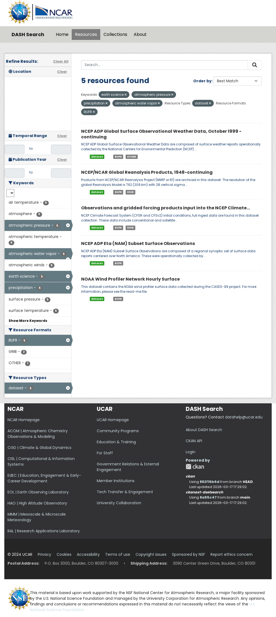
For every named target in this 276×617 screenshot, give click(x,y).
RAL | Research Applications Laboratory (44, 531)
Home (62, 34)
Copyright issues (151, 554)
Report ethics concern (232, 554)
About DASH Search (204, 429)
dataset (97, 156)
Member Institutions (115, 480)
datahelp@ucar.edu (244, 417)
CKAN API (194, 441)
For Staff (105, 453)
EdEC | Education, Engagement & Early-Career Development (44, 478)
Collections (115, 34)
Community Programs (118, 431)
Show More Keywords (28, 320)
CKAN (195, 466)
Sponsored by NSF (188, 554)
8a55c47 (208, 497)
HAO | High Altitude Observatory (37, 503)
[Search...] (164, 65)
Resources (86, 34)
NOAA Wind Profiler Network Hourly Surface (130, 279)
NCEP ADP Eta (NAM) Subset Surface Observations (138, 243)
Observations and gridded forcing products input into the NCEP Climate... (165, 208)
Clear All (60, 61)
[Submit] (255, 65)
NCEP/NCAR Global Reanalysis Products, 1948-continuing (147, 172)
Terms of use (117, 554)
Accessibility (88, 554)
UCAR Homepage (113, 419)
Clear (62, 71)
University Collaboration (119, 503)
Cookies (64, 554)
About (140, 34)
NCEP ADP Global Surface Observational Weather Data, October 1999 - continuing (161, 134)
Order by (202, 81)
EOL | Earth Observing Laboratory (38, 492)
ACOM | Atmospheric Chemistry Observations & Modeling (38, 433)
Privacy (44, 554)
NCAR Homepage (24, 419)
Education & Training (116, 442)
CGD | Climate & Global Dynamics (39, 447)
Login (190, 452)
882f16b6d (209, 481)
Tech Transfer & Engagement (125, 492)
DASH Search (28, 34)
